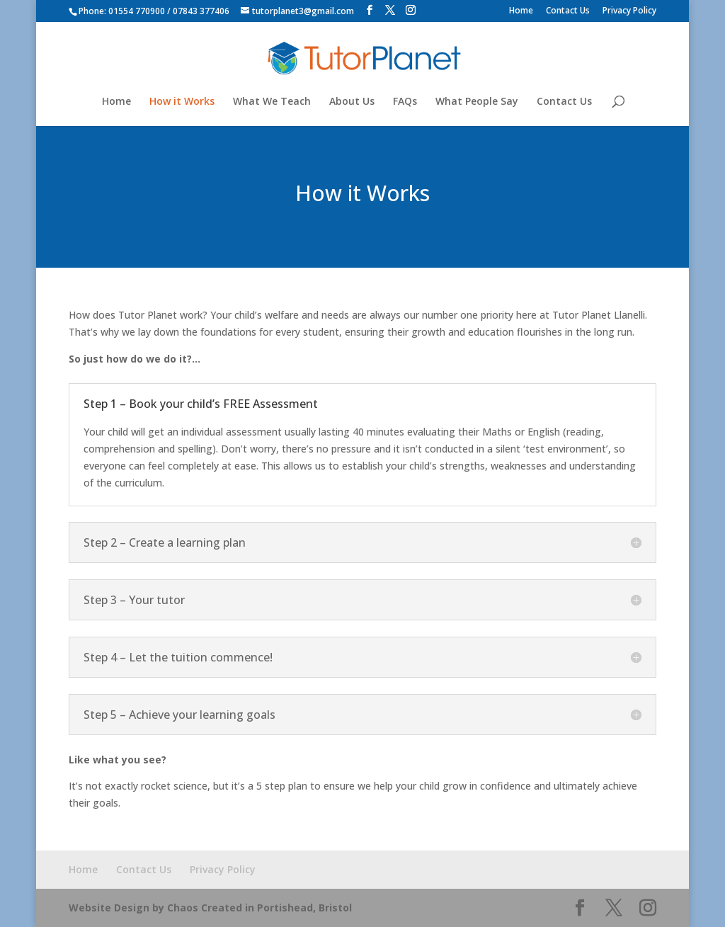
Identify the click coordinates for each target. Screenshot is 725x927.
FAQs (405, 102)
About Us (352, 102)
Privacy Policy (629, 11)
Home (521, 11)
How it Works (182, 102)
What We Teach (272, 102)
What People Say (476, 102)
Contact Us (568, 11)
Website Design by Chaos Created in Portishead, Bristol (210, 907)
